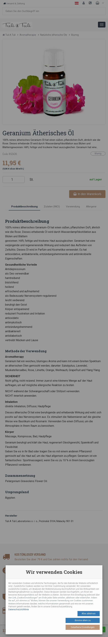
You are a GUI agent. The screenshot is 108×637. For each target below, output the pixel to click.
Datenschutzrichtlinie (18, 609)
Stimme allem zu (83, 620)
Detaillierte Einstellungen (83, 627)
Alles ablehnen (89, 613)
